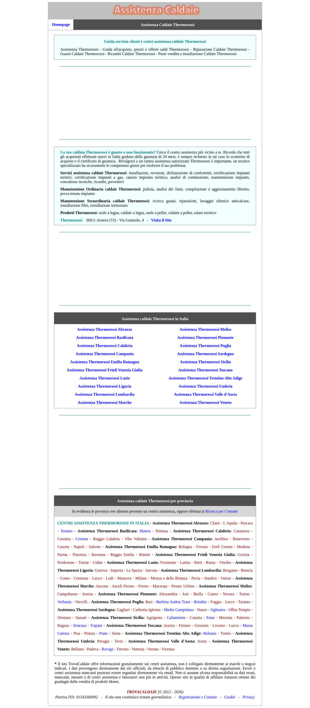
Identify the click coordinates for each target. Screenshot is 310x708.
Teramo (67, 531)
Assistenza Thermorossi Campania (104, 354)
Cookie (229, 697)
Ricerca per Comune (222, 511)
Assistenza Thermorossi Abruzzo (104, 329)
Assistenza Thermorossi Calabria (104, 346)
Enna (210, 617)
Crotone (82, 539)
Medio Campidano (179, 610)
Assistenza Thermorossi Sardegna (205, 354)
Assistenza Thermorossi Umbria (205, 386)
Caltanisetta (176, 617)
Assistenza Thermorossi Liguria (104, 386)
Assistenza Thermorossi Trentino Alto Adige (205, 378)
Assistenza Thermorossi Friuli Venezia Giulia (105, 370)
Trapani (96, 625)
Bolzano (209, 633)
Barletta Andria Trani (173, 602)
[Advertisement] (155, 103)
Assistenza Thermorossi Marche (104, 402)
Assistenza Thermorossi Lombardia (104, 394)
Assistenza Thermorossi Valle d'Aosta (205, 394)
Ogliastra (218, 610)
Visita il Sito (161, 220)
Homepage (61, 24)
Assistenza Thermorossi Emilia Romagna (104, 362)
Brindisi (200, 602)
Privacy (249, 697)
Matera (144, 531)
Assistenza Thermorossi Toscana (205, 370)
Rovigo (107, 649)
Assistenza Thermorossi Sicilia (205, 362)
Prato (103, 633)
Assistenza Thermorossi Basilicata (104, 337)
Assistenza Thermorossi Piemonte (205, 337)
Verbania (64, 602)
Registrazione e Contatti (198, 697)
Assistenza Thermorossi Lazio (105, 378)
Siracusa (79, 625)
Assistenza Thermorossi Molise (205, 329)
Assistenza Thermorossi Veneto (205, 402)
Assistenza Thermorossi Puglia (205, 346)
